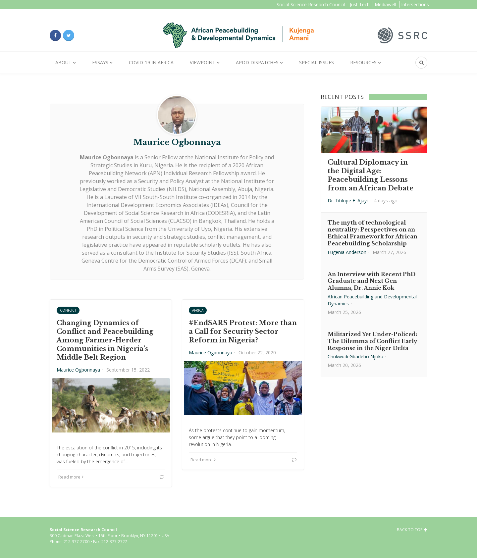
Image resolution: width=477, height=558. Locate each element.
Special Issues (316, 62)
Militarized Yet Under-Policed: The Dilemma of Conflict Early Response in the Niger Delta (372, 341)
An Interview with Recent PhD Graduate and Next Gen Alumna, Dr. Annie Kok (371, 281)
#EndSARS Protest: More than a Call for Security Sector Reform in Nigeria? (243, 331)
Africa (197, 310)
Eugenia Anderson (347, 252)
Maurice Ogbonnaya (78, 370)
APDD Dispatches (257, 62)
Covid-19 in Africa (151, 62)
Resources (363, 62)
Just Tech (360, 4)
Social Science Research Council (311, 4)
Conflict (68, 310)
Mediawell (385, 4)
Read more (70, 477)
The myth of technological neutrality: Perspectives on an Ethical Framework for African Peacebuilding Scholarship (372, 232)
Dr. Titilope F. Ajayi (348, 200)
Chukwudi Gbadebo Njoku (355, 356)
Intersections (415, 4)
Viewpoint (202, 62)
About (63, 62)
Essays (100, 62)
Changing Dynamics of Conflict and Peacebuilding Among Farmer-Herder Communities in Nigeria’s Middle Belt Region (105, 340)
